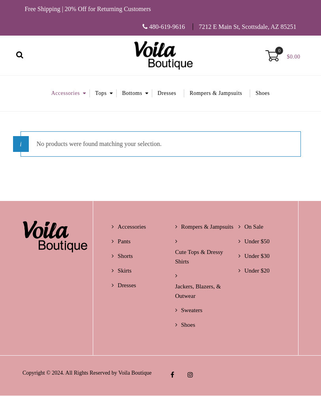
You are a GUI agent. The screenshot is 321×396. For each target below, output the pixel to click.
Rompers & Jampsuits (216, 94)
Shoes (262, 94)
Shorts (125, 256)
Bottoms (132, 94)
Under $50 (257, 242)
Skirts (124, 271)
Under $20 (257, 271)
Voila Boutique (135, 373)
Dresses (167, 94)
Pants (124, 242)
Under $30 (257, 256)
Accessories (65, 94)
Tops (101, 94)
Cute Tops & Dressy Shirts (199, 257)
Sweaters (192, 310)
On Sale (253, 227)
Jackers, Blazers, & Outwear (198, 291)
